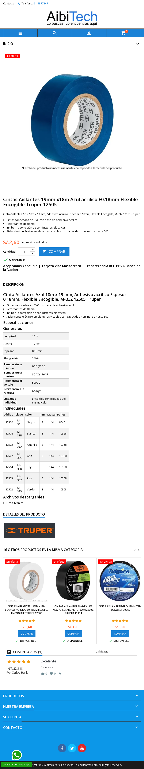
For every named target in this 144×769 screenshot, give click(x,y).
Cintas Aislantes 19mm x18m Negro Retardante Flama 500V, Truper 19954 (73, 610)
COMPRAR (53, 251)
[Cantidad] (24, 251)
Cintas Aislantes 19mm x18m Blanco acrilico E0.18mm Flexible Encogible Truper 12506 (26, 610)
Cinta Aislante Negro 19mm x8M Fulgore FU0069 (120, 608)
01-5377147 (41, 3)
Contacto (8, 3)
